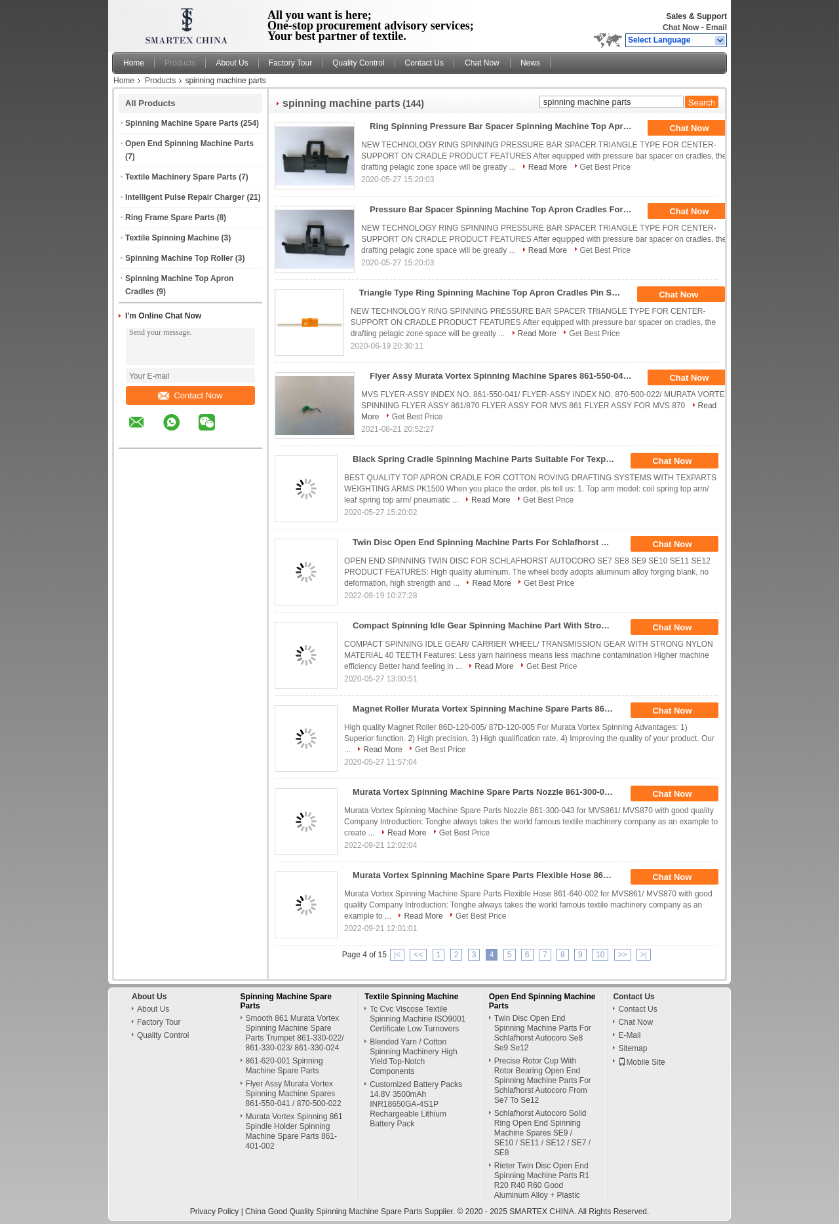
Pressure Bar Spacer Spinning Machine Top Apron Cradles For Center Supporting (505, 209)
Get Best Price (605, 167)
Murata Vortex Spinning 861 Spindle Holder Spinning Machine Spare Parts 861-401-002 (294, 1131)
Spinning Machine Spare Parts (182, 123)
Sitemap (632, 1048)
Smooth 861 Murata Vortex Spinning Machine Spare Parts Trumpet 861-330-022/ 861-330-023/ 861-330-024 (295, 1033)
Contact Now (190, 395)
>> (622, 954)
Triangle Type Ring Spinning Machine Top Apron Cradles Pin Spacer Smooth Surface (494, 292)
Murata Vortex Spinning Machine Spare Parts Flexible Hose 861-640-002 (488, 875)
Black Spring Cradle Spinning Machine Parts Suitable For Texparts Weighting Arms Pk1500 (488, 459)
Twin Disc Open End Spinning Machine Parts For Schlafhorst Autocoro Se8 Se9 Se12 (488, 542)
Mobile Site (641, 1062)
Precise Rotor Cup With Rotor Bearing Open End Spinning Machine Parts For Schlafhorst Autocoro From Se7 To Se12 (542, 1080)
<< (418, 954)
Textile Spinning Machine (172, 237)
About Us (232, 62)
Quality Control (358, 62)
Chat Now (681, 27)
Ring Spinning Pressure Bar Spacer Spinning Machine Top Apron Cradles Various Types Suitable (505, 126)
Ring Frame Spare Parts (169, 217)
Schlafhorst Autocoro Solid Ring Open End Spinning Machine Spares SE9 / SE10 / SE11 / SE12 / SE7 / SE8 (542, 1133)
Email (716, 27)
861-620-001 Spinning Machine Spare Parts (284, 1065)
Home (133, 62)
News (530, 62)
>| (643, 954)
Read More (547, 167)
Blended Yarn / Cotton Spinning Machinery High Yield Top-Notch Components (413, 1056)
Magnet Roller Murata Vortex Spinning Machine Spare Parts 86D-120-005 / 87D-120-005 (488, 709)
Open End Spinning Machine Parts (189, 143)
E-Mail (629, 1035)
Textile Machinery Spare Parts (181, 177)
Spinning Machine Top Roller (179, 258)
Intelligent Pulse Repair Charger (184, 197)
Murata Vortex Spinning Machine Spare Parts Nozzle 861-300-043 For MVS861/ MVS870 (488, 792)
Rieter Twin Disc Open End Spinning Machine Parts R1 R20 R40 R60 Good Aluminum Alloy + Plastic (541, 1180)
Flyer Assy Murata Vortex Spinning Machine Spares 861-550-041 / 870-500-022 (505, 376)
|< (397, 954)
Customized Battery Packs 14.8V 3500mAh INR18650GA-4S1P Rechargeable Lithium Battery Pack (416, 1104)
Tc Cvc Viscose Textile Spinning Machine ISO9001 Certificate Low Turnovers (417, 1018)
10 (600, 954)
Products (180, 62)
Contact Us (424, 62)
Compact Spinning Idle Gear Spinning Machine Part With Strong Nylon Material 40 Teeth (488, 625)
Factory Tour (290, 62)
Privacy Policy (214, 1211)
